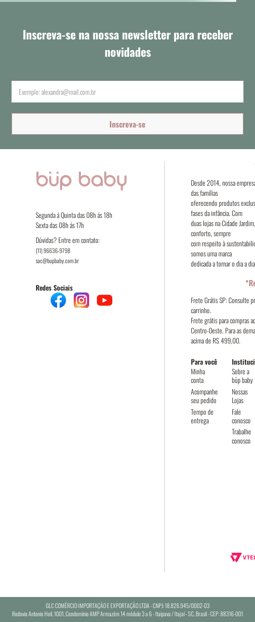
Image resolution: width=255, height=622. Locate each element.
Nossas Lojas (240, 395)
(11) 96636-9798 (53, 250)
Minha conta (198, 375)
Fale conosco (241, 415)
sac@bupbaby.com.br (57, 260)
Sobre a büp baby (242, 375)
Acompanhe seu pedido (204, 395)
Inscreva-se (127, 124)
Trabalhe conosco (241, 435)
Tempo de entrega (202, 415)
